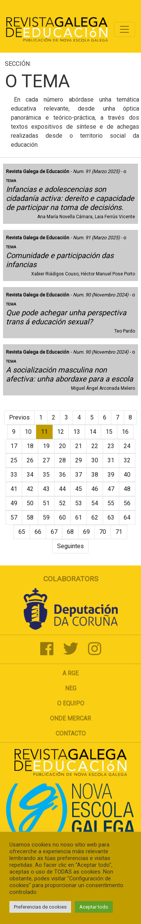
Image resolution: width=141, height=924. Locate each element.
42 (30, 488)
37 (78, 474)
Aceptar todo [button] (93, 907)
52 (62, 503)
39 (111, 474)
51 (46, 503)
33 (14, 474)
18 (30, 446)
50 (30, 503)
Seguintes (70, 546)
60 (62, 517)
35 (46, 474)
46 (94, 488)
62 (94, 517)
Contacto (71, 733)
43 (46, 488)
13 (76, 431)
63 (111, 517)
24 (127, 446)
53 (78, 503)
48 (127, 488)
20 (62, 446)
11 (44, 431)
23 (111, 446)
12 (60, 431)
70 (102, 531)
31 (111, 460)
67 (54, 531)
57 (14, 517)
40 (127, 474)
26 (30, 460)
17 (14, 446)
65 (21, 531)
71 (118, 531)
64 (127, 517)
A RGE (70, 673)
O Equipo (70, 703)
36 (62, 474)
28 (62, 460)
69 (86, 531)
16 (125, 431)
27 (46, 460)
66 (38, 531)
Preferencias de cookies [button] (40, 907)
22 (94, 446)
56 (127, 503)
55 (111, 503)
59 (46, 517)
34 (30, 474)
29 (78, 460)
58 (30, 517)
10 (28, 431)
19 (46, 446)
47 (111, 488)
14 (92, 431)
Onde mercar (70, 718)
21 (78, 446)
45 (78, 488)
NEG (70, 688)
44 (62, 488)
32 (127, 460)
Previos (19, 417)
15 (109, 431)
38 (94, 474)
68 (70, 531)
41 (14, 488)
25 (14, 460)
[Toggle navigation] (124, 29)
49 (14, 503)
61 (78, 517)
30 (94, 460)
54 (94, 503)
